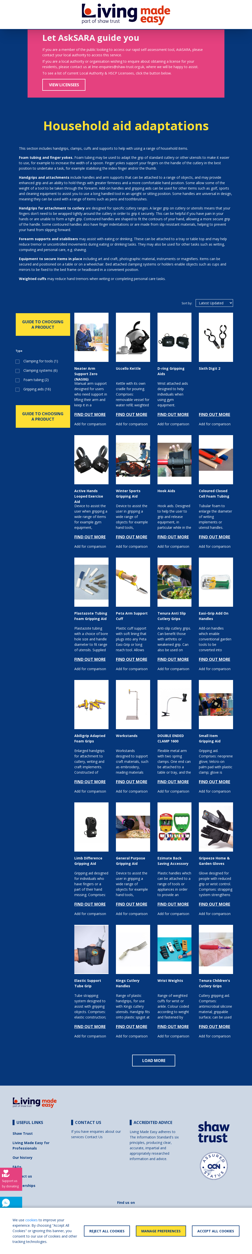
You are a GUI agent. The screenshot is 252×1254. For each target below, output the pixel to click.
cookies (31, 1220)
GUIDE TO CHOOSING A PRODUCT (42, 324)
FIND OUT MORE (90, 414)
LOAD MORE (153, 1060)
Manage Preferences (161, 1231)
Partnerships (24, 1185)
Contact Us (94, 1137)
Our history (22, 1157)
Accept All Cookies (215, 1231)
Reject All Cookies (107, 1231)
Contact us (22, 1176)
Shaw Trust (23, 1133)
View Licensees (64, 85)
